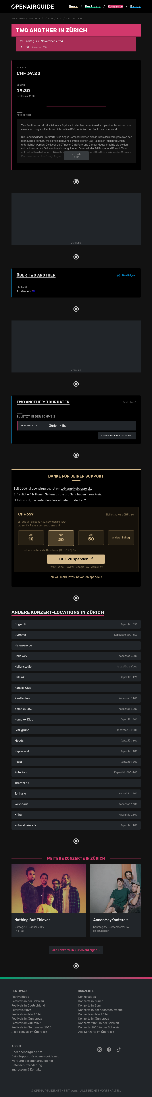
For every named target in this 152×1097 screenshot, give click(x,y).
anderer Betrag (121, 537)
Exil (59, 18)
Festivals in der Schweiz (27, 1000)
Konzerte (34, 18)
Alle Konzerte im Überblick (96, 1030)
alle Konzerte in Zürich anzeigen (74, 949)
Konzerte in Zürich (90, 1000)
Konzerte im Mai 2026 (93, 1013)
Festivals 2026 (21, 1009)
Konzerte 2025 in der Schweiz (98, 1022)
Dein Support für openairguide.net (35, 1055)
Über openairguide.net (26, 1051)
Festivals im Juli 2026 (26, 1022)
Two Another (74, 18)
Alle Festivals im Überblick (29, 1030)
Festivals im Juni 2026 (27, 1017)
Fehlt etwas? (129, 402)
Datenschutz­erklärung (26, 1064)
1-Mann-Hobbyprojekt (76, 488)
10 (31, 538)
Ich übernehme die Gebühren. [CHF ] (48, 549)
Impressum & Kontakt (26, 1068)
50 (91, 538)
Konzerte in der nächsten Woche (100, 1009)
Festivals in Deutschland (28, 1004)
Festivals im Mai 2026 (26, 1013)
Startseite (18, 18)
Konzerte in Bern (89, 1004)
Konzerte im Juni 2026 (93, 1017)
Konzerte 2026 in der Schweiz (98, 1026)
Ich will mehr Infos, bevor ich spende (75, 576)
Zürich (49, 18)
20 (61, 538)
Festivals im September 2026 (31, 1026)
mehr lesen (76, 155)
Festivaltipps (20, 995)
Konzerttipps (87, 995)
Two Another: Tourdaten (43, 402)
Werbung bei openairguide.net (32, 1059)
